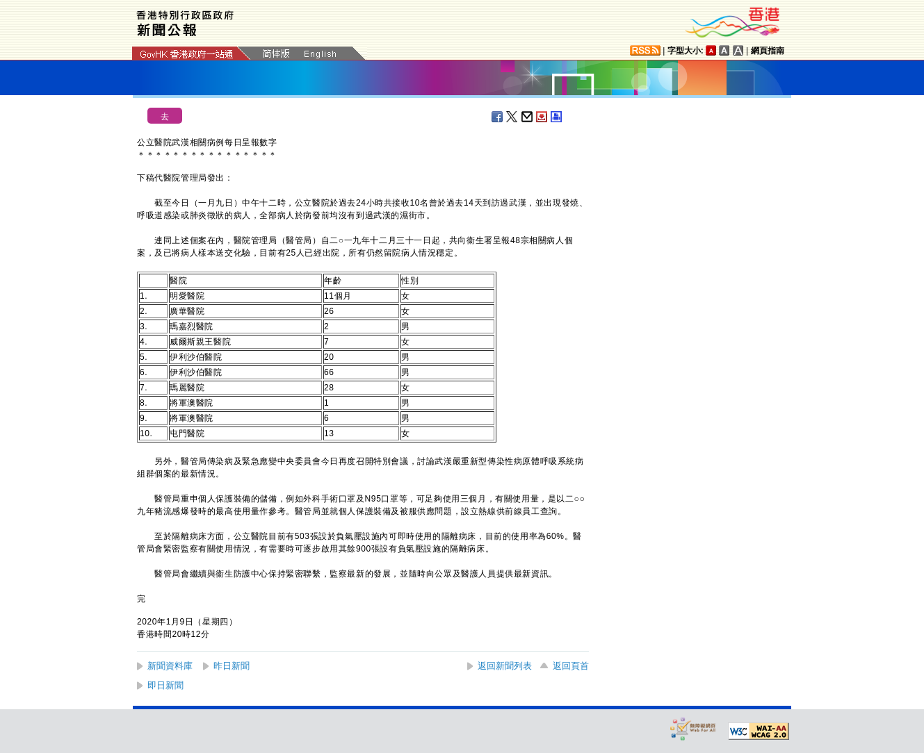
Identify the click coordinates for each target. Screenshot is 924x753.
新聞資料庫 (170, 666)
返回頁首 (571, 666)
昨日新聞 (231, 666)
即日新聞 (165, 685)
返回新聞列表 (505, 666)
